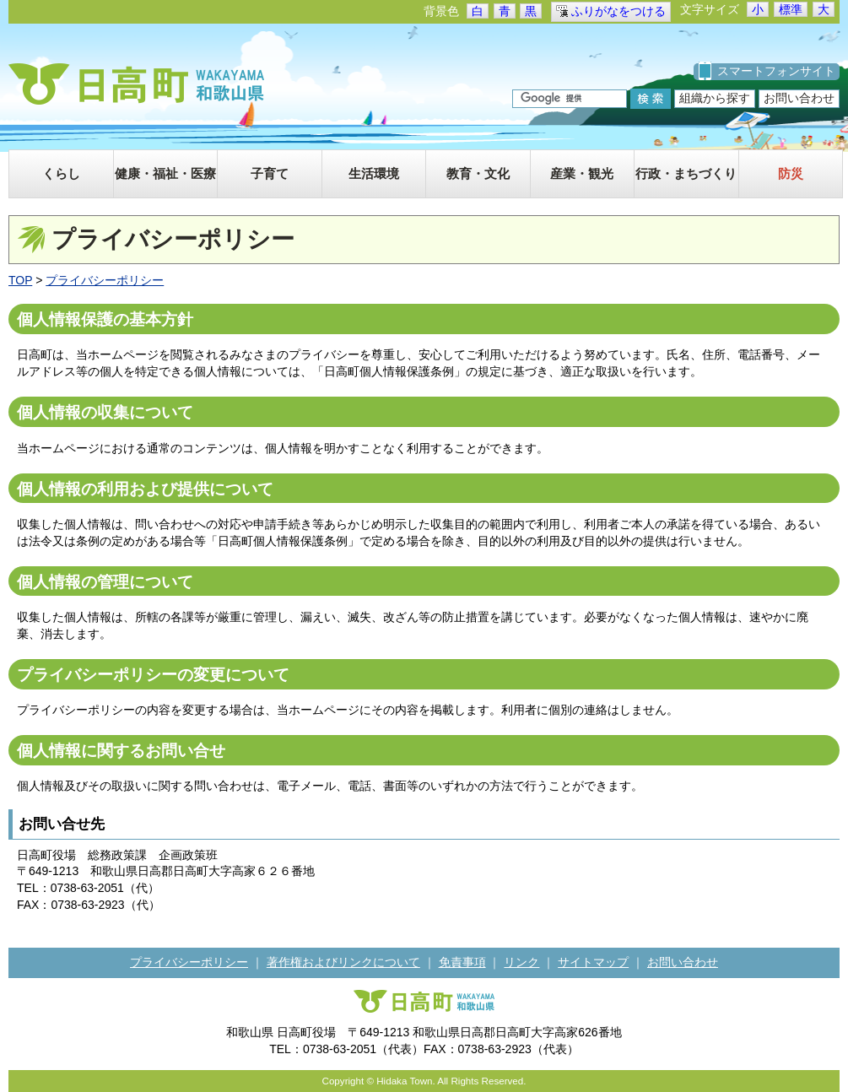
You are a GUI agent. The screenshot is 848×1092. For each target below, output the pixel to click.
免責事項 (462, 962)
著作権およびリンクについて (343, 962)
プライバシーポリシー (105, 280)
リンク (521, 962)
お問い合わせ (799, 98)
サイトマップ (593, 962)
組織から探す (714, 98)
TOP (20, 280)
